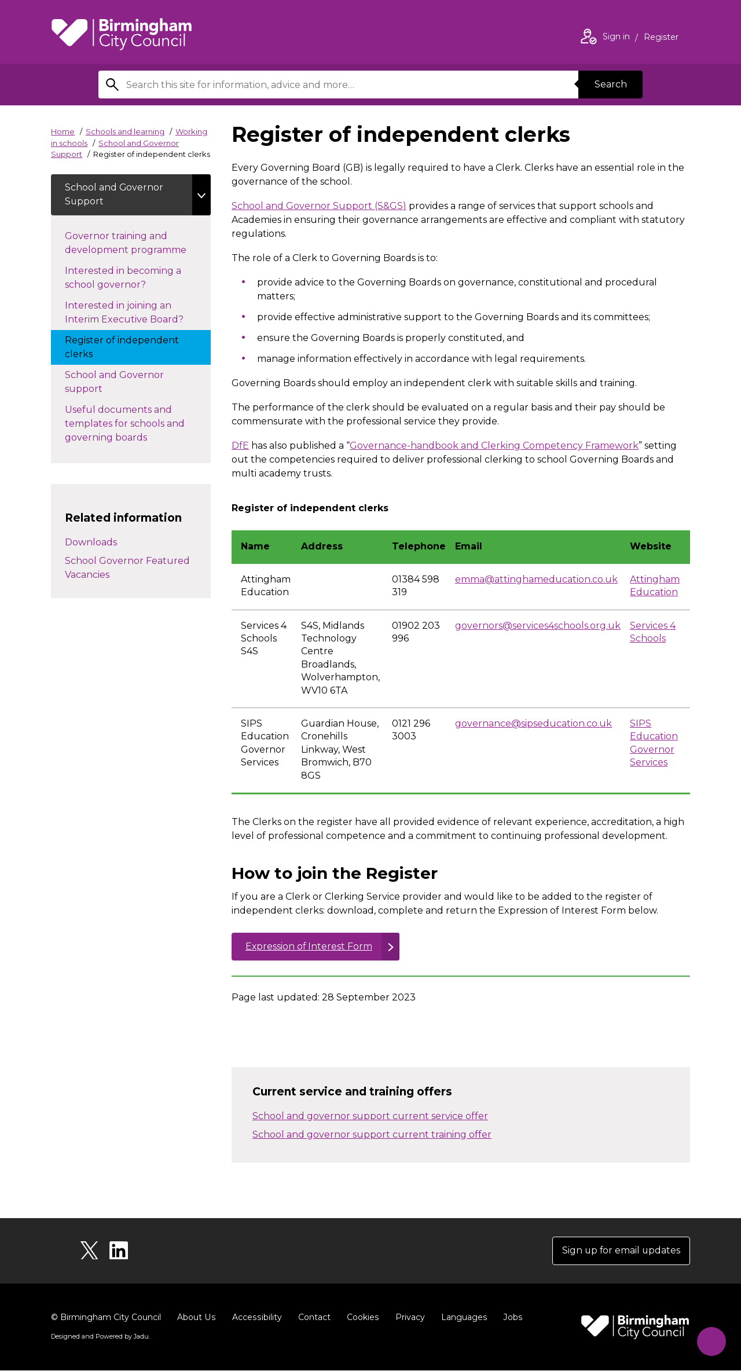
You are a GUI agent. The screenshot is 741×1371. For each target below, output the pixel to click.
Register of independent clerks (122, 347)
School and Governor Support (114, 194)
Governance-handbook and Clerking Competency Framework (494, 445)
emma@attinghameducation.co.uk (536, 579)
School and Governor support (114, 382)
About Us (196, 1318)
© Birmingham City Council (106, 1318)
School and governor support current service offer (370, 1115)
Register (661, 38)
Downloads (91, 542)
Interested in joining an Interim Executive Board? (136, 312)
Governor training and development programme (137, 243)
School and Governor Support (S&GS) (319, 205)
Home (63, 131)
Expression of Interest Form (309, 946)
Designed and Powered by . (100, 1337)
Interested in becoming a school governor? (123, 278)
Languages (461, 1318)
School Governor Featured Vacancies (127, 568)
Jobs (509, 1318)
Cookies (360, 1318)
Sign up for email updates (620, 1250)
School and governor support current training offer (371, 1134)
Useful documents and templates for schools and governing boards (125, 424)
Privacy (407, 1318)
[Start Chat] (710, 1340)
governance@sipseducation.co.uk (533, 723)
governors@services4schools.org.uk (538, 625)
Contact (312, 1318)
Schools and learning (125, 131)
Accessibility (255, 1318)
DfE (240, 445)
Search (610, 84)
